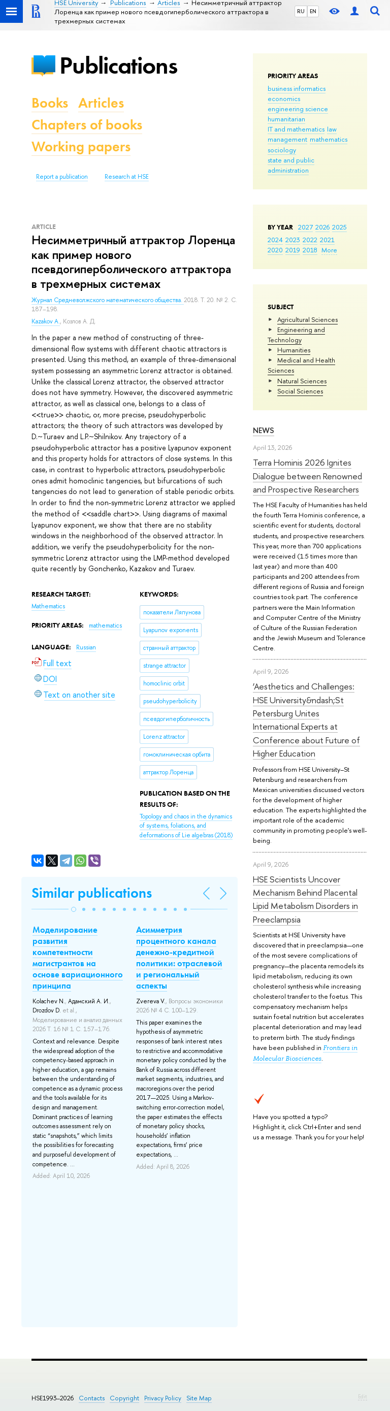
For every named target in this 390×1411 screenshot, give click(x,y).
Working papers (81, 146)
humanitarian (286, 118)
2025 (339, 227)
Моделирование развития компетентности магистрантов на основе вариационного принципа (77, 957)
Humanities (293, 349)
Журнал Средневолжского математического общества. (107, 300)
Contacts (92, 1398)
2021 (327, 239)
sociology (282, 149)
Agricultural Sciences (307, 319)
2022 (310, 239)
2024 (275, 239)
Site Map (199, 1398)
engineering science (298, 108)
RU (301, 11)
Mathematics (48, 606)
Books (49, 103)
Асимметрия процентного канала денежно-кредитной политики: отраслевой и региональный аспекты (179, 957)
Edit (362, 1396)
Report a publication (62, 177)
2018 (310, 249)
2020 (275, 249)
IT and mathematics (296, 129)
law (332, 129)
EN (313, 11)
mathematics (328, 139)
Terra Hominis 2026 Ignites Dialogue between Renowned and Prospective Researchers (307, 475)
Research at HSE (127, 177)
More (329, 249)
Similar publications (91, 893)
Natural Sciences (302, 380)
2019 (292, 249)
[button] (74, 909)
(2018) (186, 825)
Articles (101, 103)
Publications (118, 65)
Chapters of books (86, 125)
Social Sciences (300, 391)
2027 (305, 227)
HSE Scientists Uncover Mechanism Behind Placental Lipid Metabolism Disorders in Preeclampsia (305, 899)
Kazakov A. (45, 321)
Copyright (124, 1398)
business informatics (297, 88)
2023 (292, 239)
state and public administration (291, 165)
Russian (86, 647)
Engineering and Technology (296, 334)
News (263, 430)
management (287, 139)
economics (284, 98)
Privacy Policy (162, 1398)
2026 (322, 227)
